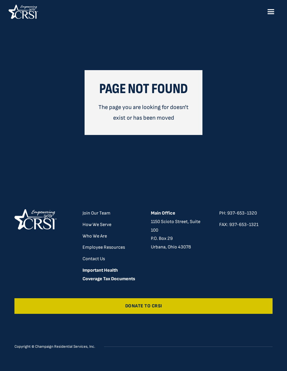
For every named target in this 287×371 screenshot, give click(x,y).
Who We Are (95, 236)
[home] (23, 12)
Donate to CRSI (143, 306)
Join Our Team (96, 213)
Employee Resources (104, 247)
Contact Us (94, 259)
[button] (270, 11)
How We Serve (97, 224)
